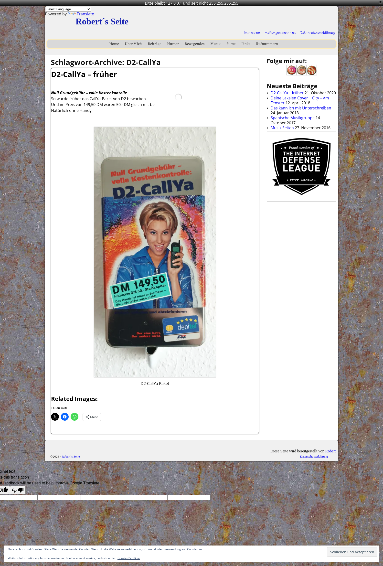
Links (245, 43)
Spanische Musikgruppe (293, 117)
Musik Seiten (282, 127)
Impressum (252, 32)
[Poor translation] (18, 490)
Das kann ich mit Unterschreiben (301, 108)
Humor (173, 43)
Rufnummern (267, 43)
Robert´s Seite (101, 21)
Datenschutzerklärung (317, 32)
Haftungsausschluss (280, 32)
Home (114, 43)
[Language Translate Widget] (68, 9)
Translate (81, 14)
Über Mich (133, 43)
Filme (230, 43)
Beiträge (154, 43)
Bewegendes (194, 43)
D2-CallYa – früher (84, 74)
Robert (330, 451)
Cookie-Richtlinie (128, 558)
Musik (215, 43)
